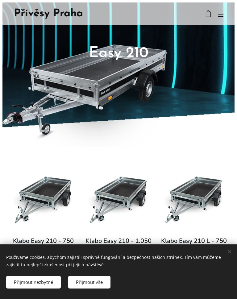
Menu (220, 14)
